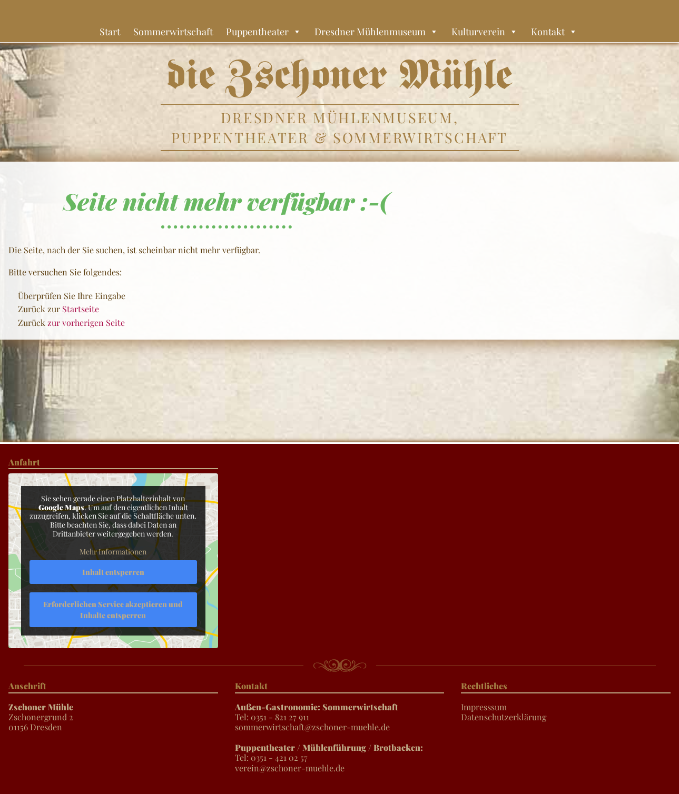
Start (110, 31)
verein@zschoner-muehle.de (290, 767)
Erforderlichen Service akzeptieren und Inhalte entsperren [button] (113, 609)
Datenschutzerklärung (503, 716)
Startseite (80, 308)
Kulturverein (484, 31)
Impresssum (484, 706)
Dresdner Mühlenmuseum (376, 31)
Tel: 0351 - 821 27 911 (316, 711)
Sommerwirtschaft (173, 31)
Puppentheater (263, 31)
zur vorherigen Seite (86, 322)
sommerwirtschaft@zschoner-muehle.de (312, 726)
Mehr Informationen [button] (113, 552)
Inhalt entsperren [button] (113, 572)
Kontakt (554, 31)
